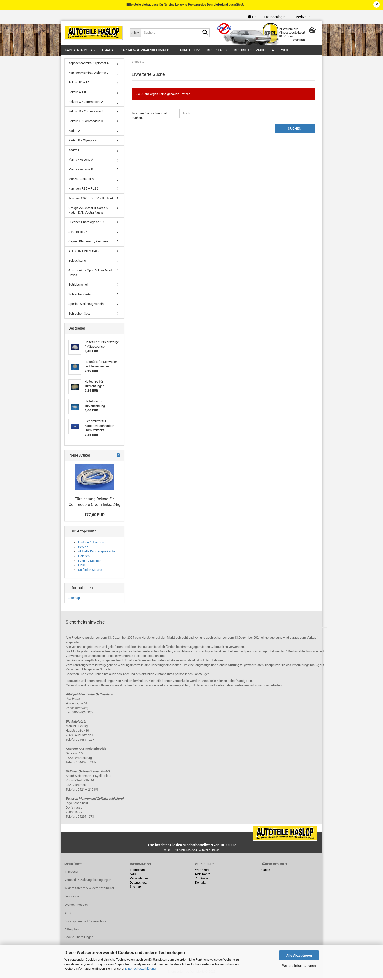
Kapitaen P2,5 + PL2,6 (83, 188)
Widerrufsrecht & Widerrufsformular (89, 888)
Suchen (294, 128)
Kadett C (74, 150)
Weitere (287, 50)
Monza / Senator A (81, 179)
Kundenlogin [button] (274, 17)
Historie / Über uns (91, 542)
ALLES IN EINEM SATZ (84, 251)
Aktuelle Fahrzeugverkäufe (96, 551)
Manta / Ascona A (80, 159)
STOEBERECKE (78, 232)
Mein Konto (202, 874)
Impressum (72, 871)
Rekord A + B (217, 50)
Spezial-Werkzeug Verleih (86, 304)
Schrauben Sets (79, 313)
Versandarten (139, 878)
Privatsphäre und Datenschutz (85, 921)
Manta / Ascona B (80, 169)
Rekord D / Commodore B (85, 111)
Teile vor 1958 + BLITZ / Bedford (90, 198)
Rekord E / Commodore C (85, 121)
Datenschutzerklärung (140, 968)
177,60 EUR (94, 514)
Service (83, 547)
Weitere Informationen (299, 966)
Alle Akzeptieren (299, 955)
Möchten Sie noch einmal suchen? (149, 115)
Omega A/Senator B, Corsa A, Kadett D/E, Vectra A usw (88, 210)
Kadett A (74, 131)
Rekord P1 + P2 (188, 50)
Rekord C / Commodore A (254, 50)
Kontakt (200, 882)
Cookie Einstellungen (78, 937)
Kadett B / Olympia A (82, 140)
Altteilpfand (72, 929)
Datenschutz (138, 882)
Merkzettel (302, 17)
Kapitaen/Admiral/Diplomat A (89, 50)
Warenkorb (202, 870)
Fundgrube (71, 896)
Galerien (84, 556)
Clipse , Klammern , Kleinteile (88, 241)
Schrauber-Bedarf (80, 294)
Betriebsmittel (78, 284)
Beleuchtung (77, 260)
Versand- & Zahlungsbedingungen (87, 880)
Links (82, 565)
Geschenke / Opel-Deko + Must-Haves (90, 273)
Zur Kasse (201, 878)
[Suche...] (135, 32)
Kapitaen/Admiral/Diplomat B (145, 50)
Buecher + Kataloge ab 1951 (87, 222)
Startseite (267, 870)
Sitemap (74, 598)
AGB (67, 913)
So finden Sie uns (90, 570)
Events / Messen (89, 560)
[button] (252, 17)
